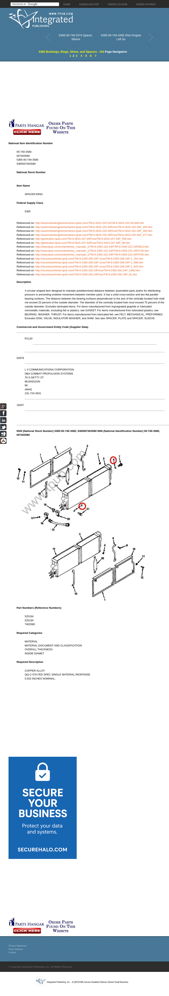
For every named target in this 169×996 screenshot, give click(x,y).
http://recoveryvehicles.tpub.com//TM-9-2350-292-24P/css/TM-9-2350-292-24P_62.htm (86, 274)
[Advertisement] (68, 89)
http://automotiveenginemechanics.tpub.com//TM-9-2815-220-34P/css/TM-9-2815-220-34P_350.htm (93, 230)
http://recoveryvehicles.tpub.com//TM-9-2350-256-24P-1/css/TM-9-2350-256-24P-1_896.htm (89, 262)
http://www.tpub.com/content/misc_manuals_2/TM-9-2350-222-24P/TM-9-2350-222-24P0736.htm (92, 250)
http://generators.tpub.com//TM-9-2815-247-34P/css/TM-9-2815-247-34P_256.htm (83, 238)
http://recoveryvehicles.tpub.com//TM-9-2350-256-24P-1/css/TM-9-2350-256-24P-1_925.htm (89, 266)
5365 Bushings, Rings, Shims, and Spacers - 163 (71, 51)
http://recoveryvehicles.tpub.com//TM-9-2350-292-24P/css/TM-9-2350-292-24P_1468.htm (87, 270)
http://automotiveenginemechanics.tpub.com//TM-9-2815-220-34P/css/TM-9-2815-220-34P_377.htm (93, 234)
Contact (12, 952)
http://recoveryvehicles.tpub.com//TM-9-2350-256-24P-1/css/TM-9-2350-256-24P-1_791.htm (89, 258)
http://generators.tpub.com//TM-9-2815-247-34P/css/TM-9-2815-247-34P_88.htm (82, 242)
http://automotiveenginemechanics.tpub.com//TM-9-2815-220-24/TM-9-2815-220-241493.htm (89, 222)
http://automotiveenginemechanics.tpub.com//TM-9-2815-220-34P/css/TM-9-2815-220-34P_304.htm (93, 227)
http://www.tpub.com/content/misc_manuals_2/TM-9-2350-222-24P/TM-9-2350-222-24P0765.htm (92, 254)
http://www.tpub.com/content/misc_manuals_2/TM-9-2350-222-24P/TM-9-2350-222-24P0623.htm (92, 246)
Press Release (16, 949)
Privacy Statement (18, 945)
